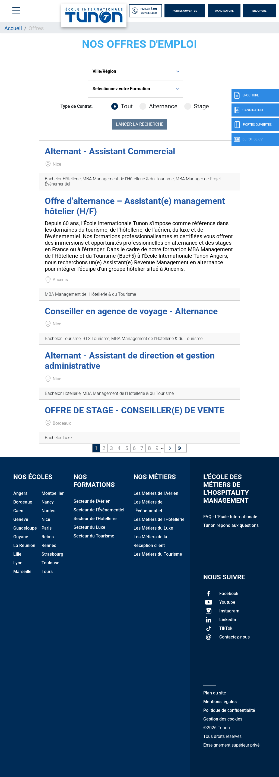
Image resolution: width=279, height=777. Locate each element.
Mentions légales (220, 701)
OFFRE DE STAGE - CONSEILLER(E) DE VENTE (134, 410)
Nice (46, 519)
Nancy (48, 502)
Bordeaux (22, 502)
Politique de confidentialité (229, 710)
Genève (20, 519)
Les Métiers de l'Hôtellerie (159, 519)
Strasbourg (52, 554)
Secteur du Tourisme (94, 536)
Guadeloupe (25, 528)
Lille (17, 554)
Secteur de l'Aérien (92, 501)
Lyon (18, 562)
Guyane (20, 536)
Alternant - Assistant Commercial (110, 151)
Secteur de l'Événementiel (99, 509)
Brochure (259, 10)
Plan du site (214, 693)
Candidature (224, 10)
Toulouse (50, 562)
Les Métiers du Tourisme (158, 554)
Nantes (48, 510)
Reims (48, 536)
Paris (47, 528)
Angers (20, 493)
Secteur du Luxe (89, 527)
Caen (18, 510)
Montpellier (53, 493)
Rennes (49, 545)
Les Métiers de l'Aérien (156, 493)
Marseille (22, 571)
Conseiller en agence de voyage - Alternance (131, 311)
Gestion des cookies (222, 719)
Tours (47, 571)
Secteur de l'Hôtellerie (95, 518)
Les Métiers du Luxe (153, 528)
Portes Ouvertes (185, 10)
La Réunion (24, 545)
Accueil (13, 28)
